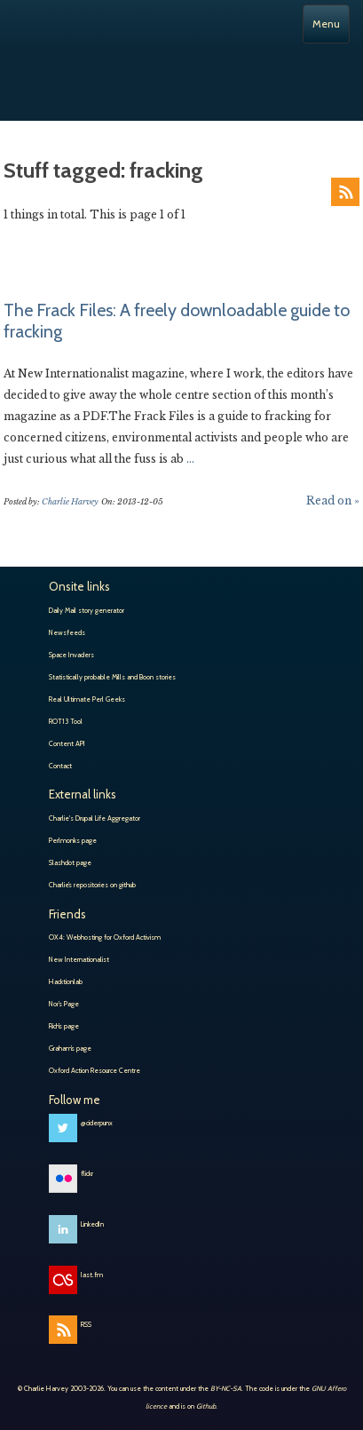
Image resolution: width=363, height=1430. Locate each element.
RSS (345, 192)
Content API (67, 743)
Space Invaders (71, 654)
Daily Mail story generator (86, 610)
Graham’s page (70, 1048)
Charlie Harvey (181, 74)
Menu (326, 23)
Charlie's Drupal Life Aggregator (94, 818)
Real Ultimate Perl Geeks (87, 699)
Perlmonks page (73, 840)
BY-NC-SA (225, 1388)
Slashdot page (70, 862)
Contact (60, 765)
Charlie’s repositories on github (92, 884)
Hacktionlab (66, 981)
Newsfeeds (67, 632)
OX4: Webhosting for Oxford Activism (105, 937)
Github (206, 1406)
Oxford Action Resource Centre (94, 1070)
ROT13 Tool (66, 721)
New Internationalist (79, 959)
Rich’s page (64, 1025)
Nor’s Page (64, 1003)
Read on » (332, 500)
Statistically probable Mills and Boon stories (112, 676)
